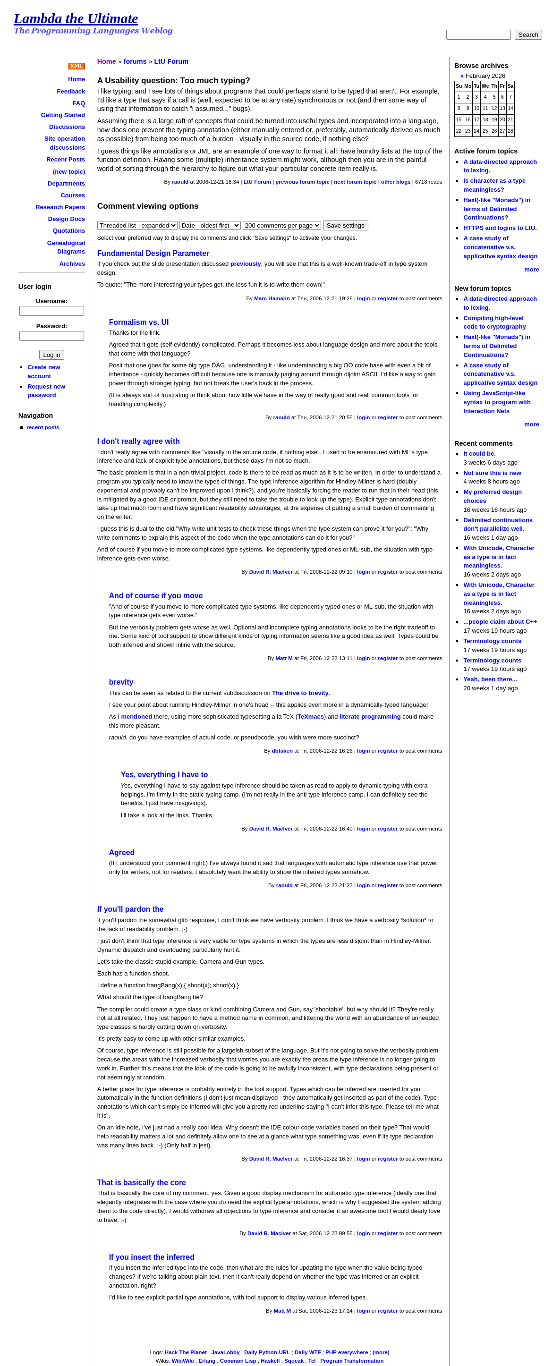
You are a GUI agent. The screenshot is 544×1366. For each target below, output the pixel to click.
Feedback (71, 91)
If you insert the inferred (152, 1257)
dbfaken (282, 751)
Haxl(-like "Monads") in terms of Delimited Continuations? (496, 208)
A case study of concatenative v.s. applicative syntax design (500, 247)
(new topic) (69, 171)
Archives (72, 263)
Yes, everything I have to (164, 775)
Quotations (69, 230)
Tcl (312, 1361)
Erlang (206, 1361)
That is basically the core (141, 1183)
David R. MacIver (271, 572)
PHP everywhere (346, 1352)
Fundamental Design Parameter (153, 253)
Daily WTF (308, 1352)
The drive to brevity (300, 692)
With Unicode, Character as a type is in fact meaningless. (498, 556)
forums (135, 61)
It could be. (479, 453)
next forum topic (355, 182)
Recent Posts (65, 159)
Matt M (283, 658)
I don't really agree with (138, 441)
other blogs (396, 182)
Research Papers (60, 207)
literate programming (370, 716)
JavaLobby (225, 1352)
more (531, 269)
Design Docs (66, 218)
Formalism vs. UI (139, 322)
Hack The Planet (186, 1352)
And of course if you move (156, 596)
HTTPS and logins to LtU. (499, 227)
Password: (52, 326)
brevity (121, 682)
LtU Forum (171, 61)
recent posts (42, 427)
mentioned (137, 716)
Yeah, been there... (490, 679)
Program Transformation (351, 1361)
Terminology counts (492, 641)
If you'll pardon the (130, 909)
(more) (381, 1352)
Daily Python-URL (267, 1352)
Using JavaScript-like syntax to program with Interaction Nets (497, 402)
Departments (66, 183)
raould (180, 182)
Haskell (270, 1361)
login (363, 298)
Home (76, 79)
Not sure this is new (492, 472)
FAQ (79, 103)
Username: (52, 301)
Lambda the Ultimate (76, 18)
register (388, 298)
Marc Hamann (272, 298)
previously (245, 263)
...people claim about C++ (500, 621)
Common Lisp (238, 1361)
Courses (72, 195)
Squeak (294, 1361)
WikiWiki (183, 1361)
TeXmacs (311, 716)
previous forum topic (302, 182)
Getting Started (63, 115)
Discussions (67, 126)
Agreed (122, 852)
